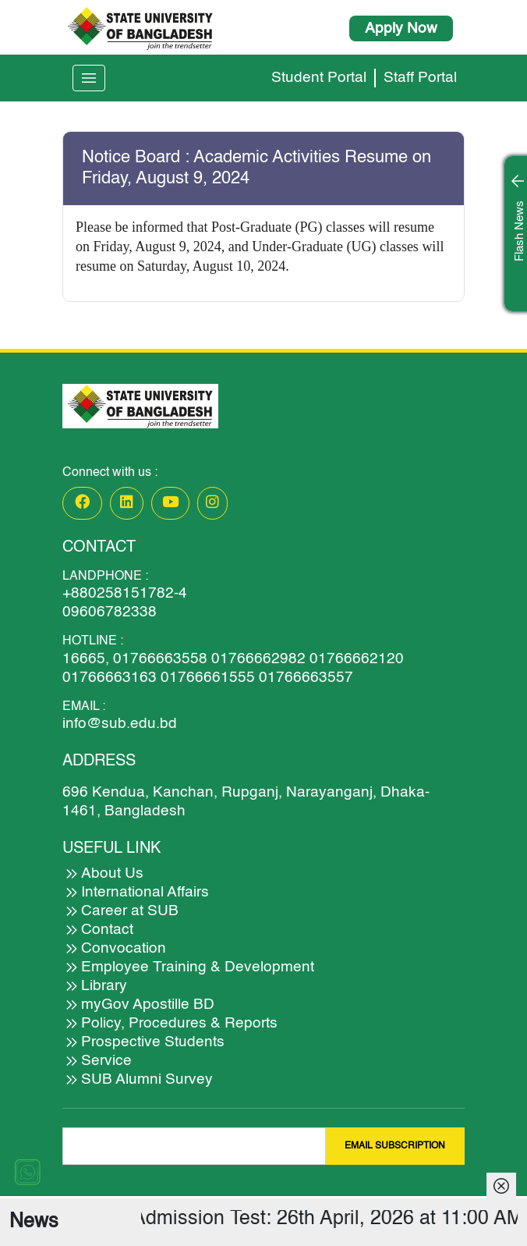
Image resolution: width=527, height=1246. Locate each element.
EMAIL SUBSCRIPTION (395, 1146)
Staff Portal (420, 77)
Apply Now (401, 28)
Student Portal (318, 77)
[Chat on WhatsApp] (27, 1171)
